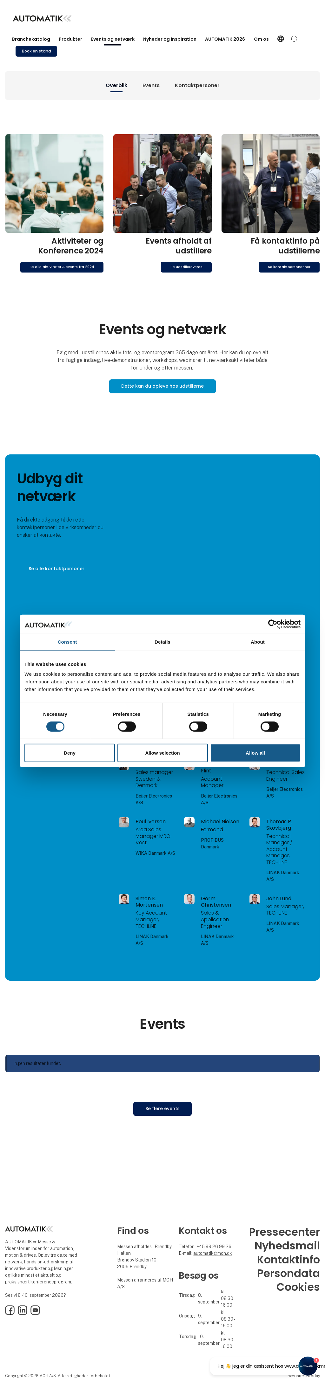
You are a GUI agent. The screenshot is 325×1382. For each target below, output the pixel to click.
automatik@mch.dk (212, 1253)
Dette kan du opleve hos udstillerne (162, 386)
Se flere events (162, 1108)
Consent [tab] (67, 642)
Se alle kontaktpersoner (56, 568)
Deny (70, 753)
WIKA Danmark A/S (155, 853)
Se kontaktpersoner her (289, 267)
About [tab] (258, 642)
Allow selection (162, 753)
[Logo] (42, 18)
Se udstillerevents (186, 267)
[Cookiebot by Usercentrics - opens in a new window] (273, 624)
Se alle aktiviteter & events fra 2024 (62, 267)
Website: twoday (304, 1375)
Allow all (255, 753)
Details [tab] (162, 642)
